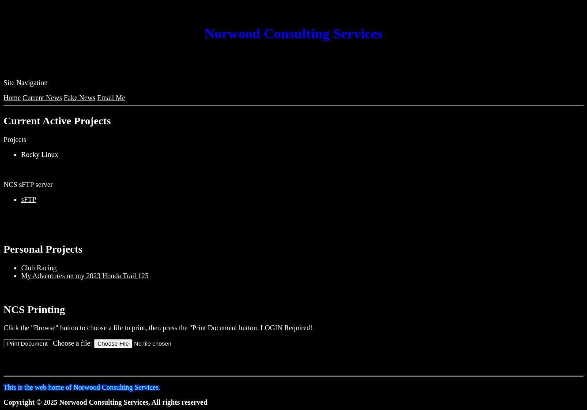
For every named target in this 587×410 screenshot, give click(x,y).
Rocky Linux (39, 154)
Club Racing (38, 268)
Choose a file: (72, 343)
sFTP (28, 199)
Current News (42, 97)
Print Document (27, 343)
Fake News (79, 97)
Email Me (111, 97)
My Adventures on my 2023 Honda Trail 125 (84, 276)
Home (12, 97)
